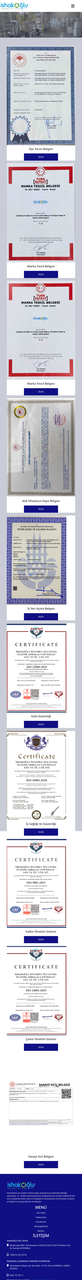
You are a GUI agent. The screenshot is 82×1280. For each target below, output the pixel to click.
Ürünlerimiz (41, 1222)
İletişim (41, 1231)
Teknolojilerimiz (41, 1226)
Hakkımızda (41, 1217)
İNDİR (41, 157)
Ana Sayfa (41, 1212)
